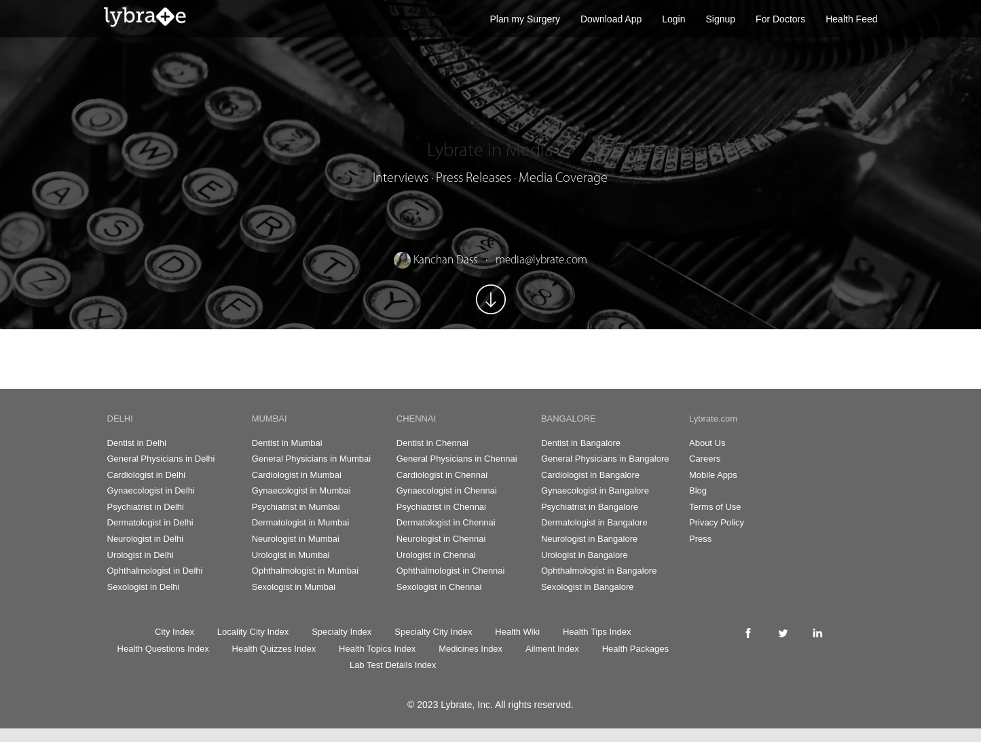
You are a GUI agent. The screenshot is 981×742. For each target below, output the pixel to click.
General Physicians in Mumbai (311, 458)
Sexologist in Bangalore (587, 587)
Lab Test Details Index (393, 665)
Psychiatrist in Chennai (441, 507)
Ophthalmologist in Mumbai (305, 570)
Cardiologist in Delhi (146, 475)
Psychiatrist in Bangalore (589, 507)
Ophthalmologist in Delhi (155, 570)
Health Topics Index (377, 649)
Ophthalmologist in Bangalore (599, 570)
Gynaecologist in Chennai (446, 490)
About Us (707, 443)
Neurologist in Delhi (145, 539)
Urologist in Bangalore (584, 555)
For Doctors (780, 19)
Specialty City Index (433, 632)
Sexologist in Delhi (143, 587)
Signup (721, 19)
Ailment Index (552, 649)
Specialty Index (341, 632)
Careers (704, 458)
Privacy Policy (716, 522)
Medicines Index (470, 649)
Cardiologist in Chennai (441, 475)
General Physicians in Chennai (456, 458)
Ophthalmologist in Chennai (450, 570)
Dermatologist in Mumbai (301, 522)
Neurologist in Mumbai (295, 539)
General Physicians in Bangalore (605, 458)
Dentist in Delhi (136, 443)
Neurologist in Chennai (441, 539)
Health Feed (851, 19)
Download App (611, 19)
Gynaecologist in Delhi (151, 490)
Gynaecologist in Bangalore (595, 490)
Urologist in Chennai (436, 555)
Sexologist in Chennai (439, 587)
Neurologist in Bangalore (589, 539)
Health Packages (635, 649)
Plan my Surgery (524, 19)
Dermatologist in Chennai (446, 522)
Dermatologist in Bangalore (594, 522)
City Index (174, 632)
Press (700, 539)
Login (673, 19)
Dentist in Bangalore (581, 443)
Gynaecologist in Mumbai (301, 490)
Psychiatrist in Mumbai (296, 507)
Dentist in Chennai (432, 443)
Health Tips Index (597, 632)
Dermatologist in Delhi (150, 522)
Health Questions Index (163, 649)
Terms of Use (715, 507)
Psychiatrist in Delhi (145, 507)
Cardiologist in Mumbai (296, 475)
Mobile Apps (713, 475)
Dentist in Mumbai (287, 443)
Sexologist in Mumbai (294, 587)
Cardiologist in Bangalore (590, 475)
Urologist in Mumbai (291, 555)
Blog (698, 490)
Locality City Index (253, 632)
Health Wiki (517, 632)
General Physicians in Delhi (161, 458)
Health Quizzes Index (274, 649)
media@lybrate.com (541, 260)
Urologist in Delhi (140, 555)
